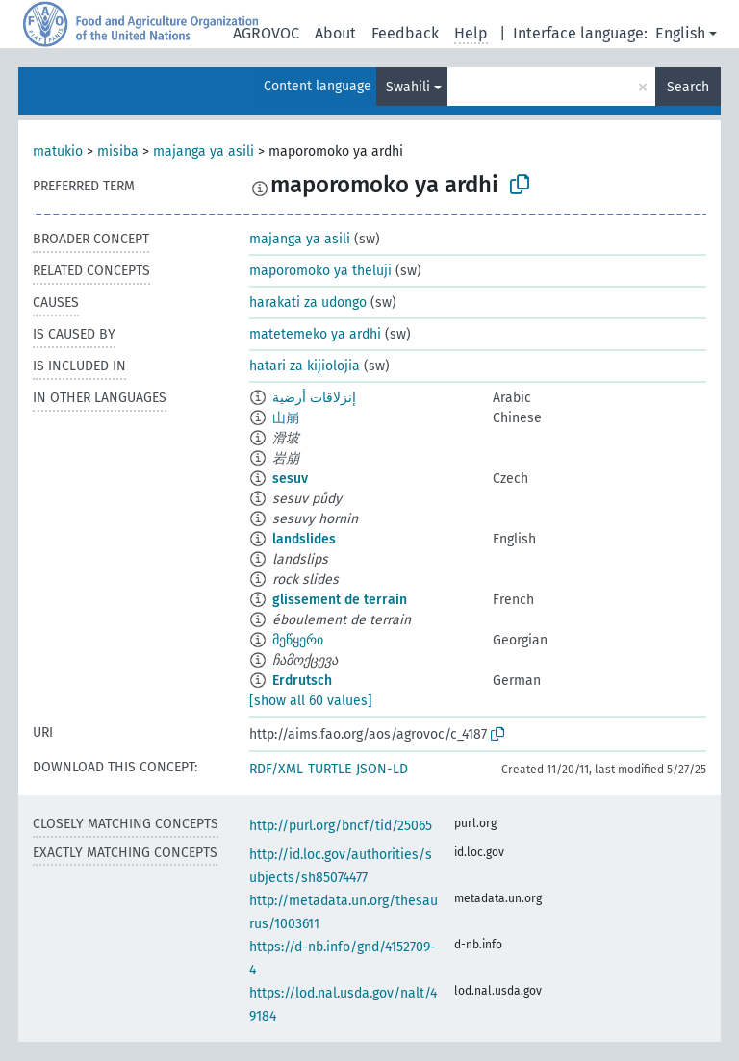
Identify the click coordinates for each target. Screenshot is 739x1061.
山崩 (285, 418)
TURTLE (329, 769)
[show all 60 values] (310, 701)
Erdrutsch (302, 680)
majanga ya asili (203, 151)
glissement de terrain (339, 600)
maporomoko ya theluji (320, 271)
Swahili (408, 87)
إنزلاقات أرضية (314, 398)
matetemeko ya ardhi (315, 334)
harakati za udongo (308, 302)
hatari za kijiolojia (304, 366)
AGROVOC (266, 33)
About (335, 33)
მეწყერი (297, 640)
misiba (118, 151)
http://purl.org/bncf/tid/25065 (340, 826)
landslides (304, 539)
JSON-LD (382, 769)
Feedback (405, 33)
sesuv (290, 478)
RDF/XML (276, 769)
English (680, 33)
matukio (58, 151)
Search (688, 87)
